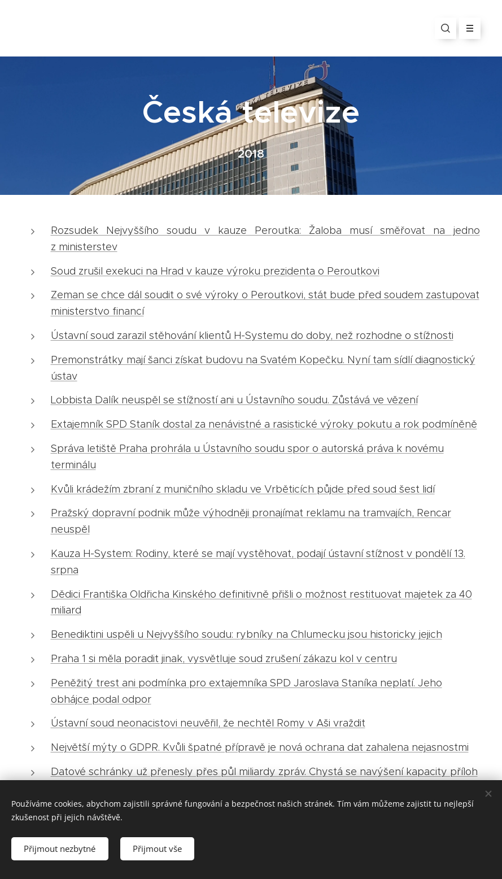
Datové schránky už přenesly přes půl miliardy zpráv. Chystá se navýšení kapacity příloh (264, 771)
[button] (445, 28)
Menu (466, 28)
